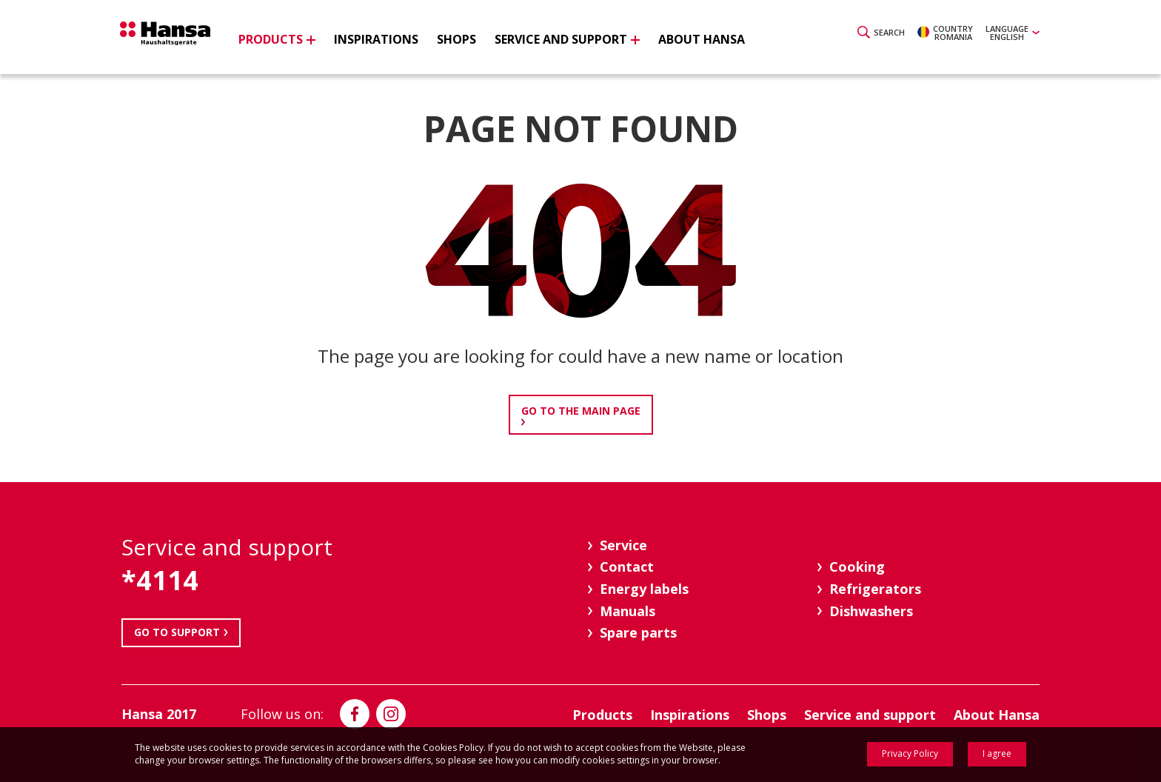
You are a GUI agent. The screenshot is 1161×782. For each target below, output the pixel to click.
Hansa (176, 39)
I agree (997, 753)
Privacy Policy (910, 753)
